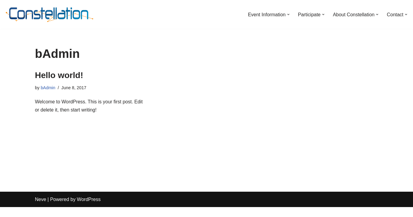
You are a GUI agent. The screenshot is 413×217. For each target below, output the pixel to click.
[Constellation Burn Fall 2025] (50, 14)
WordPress (89, 209)
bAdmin (48, 87)
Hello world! (59, 75)
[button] (288, 14)
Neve (40, 209)
